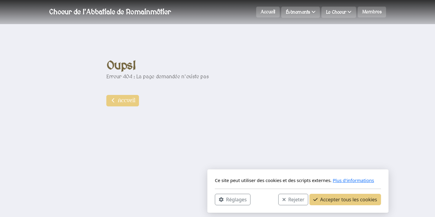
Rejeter (213, 199)
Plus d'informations (273, 180)
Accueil (122, 101)
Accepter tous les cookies (265, 199)
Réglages (152, 199)
